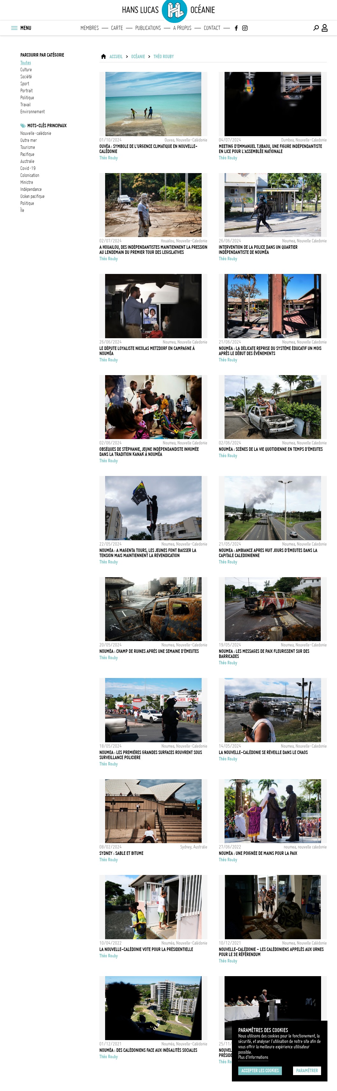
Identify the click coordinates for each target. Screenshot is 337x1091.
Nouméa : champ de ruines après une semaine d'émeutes (149, 651)
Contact (212, 28)
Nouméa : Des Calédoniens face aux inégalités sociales (148, 1050)
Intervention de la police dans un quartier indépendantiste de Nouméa (258, 250)
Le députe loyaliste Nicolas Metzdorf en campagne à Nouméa (147, 351)
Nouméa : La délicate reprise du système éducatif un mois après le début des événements (270, 351)
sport (24, 84)
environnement (32, 112)
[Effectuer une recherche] (316, 28)
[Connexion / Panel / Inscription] (324, 28)
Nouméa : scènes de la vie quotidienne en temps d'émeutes (271, 449)
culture (26, 70)
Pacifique (27, 154)
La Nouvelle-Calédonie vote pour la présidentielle (146, 949)
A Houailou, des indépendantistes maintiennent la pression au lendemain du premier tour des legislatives (153, 250)
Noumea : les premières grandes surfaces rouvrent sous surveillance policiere (150, 755)
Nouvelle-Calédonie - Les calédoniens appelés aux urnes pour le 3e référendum (271, 952)
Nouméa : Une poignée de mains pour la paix (258, 853)
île (22, 210)
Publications (148, 28)
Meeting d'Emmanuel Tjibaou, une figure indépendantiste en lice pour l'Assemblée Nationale (270, 149)
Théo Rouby (164, 56)
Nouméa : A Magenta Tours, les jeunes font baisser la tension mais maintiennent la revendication (147, 553)
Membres (90, 28)
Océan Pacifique (32, 196)
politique (27, 98)
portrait (26, 91)
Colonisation (29, 175)
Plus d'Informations (253, 1057)
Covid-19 (28, 168)
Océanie (138, 56)
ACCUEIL (116, 56)
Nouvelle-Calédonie (35, 133)
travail (25, 105)
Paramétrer (307, 1071)
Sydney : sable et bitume (121, 853)
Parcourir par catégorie (42, 55)
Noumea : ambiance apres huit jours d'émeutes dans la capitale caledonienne (268, 553)
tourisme (27, 147)
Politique (27, 203)
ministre (26, 182)
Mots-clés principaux (47, 126)
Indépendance (31, 189)
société (26, 77)
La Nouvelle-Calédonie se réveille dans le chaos (263, 752)
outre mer (28, 140)
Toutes (25, 63)
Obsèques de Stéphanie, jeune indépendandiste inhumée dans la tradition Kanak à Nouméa (149, 452)
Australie (27, 161)
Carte (117, 28)
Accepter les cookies (260, 1071)
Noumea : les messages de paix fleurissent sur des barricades (264, 654)
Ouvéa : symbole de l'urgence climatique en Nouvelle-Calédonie (148, 149)
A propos (182, 28)
